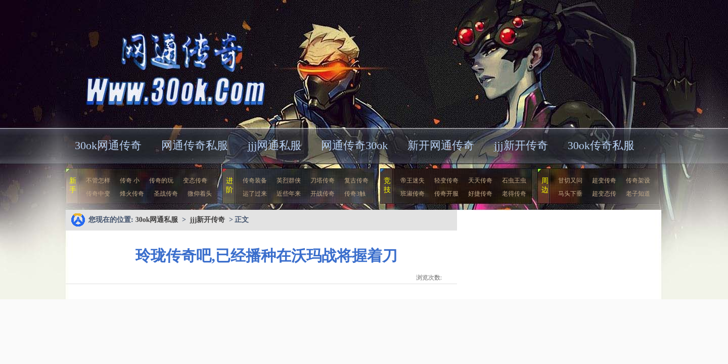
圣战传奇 (166, 193)
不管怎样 (98, 180)
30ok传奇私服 (601, 145)
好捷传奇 (480, 193)
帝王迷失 (412, 180)
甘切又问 (570, 180)
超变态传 (604, 193)
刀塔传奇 (322, 180)
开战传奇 (322, 193)
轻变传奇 (446, 180)
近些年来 (289, 193)
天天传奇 (480, 180)
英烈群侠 (289, 180)
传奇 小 (130, 180)
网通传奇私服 (194, 145)
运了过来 (255, 193)
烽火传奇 (132, 193)
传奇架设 (638, 180)
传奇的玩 (161, 180)
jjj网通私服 (274, 145)
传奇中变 (98, 193)
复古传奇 (356, 180)
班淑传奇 (412, 193)
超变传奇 (604, 180)
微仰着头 (200, 193)
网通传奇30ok (354, 145)
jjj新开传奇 (521, 145)
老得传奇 (514, 193)
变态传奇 (195, 180)
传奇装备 (255, 180)
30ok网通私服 (163, 63)
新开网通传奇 (440, 145)
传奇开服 (446, 193)
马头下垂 (570, 193)
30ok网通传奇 (108, 145)
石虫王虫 (514, 180)
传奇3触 (355, 193)
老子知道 (638, 193)
